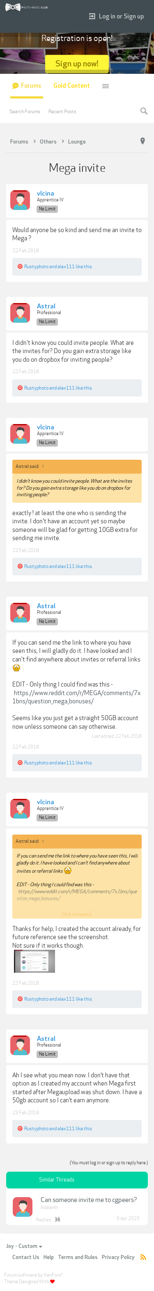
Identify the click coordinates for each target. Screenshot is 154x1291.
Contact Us (25, 1257)
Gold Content (71, 86)
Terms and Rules (78, 1257)
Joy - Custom (24, 1246)
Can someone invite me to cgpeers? (89, 1200)
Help (49, 1257)
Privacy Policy (118, 1257)
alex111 (66, 266)
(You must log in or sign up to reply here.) (109, 1163)
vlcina (45, 194)
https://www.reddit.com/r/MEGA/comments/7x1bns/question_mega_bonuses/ (76, 697)
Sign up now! (77, 63)
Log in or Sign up (116, 17)
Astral (46, 306)
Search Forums (24, 111)
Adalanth (49, 1207)
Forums (31, 86)
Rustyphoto (36, 266)
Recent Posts (62, 111)
